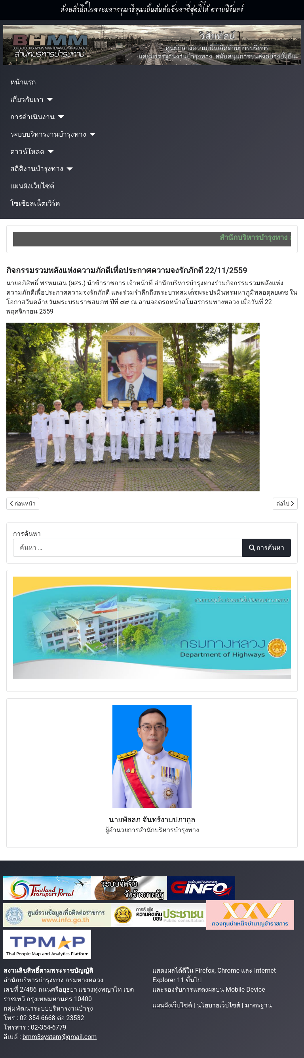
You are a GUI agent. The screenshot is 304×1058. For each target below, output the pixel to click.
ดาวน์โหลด (27, 152)
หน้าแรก (23, 82)
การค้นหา (27, 533)
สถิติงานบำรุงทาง (36, 169)
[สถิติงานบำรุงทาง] (68, 169)
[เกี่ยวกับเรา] (48, 99)
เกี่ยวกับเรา (27, 99)
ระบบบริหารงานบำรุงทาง (48, 134)
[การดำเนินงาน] (60, 116)
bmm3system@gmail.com (60, 1037)
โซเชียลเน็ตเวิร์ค (35, 203)
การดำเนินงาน (32, 117)
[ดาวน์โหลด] (49, 151)
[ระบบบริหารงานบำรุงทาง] (91, 134)
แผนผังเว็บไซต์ (32, 186)
